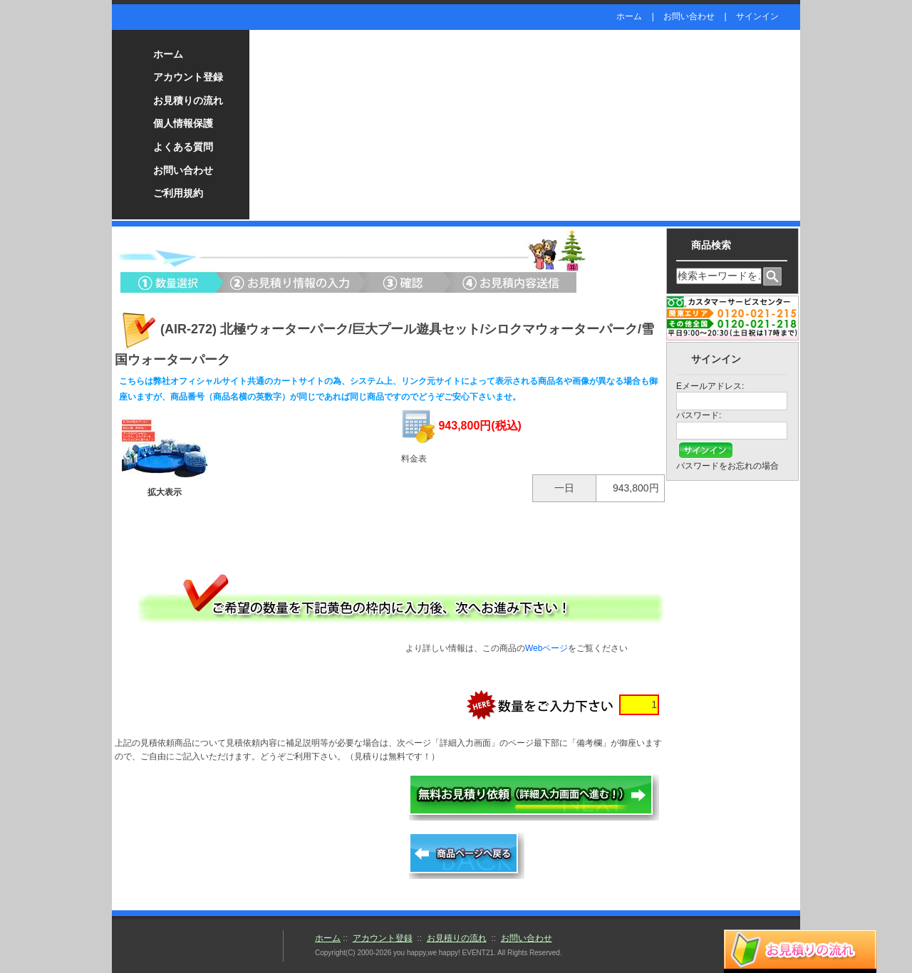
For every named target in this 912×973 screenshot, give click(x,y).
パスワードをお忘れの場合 (727, 466)
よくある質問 (183, 146)
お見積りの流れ (188, 100)
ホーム (629, 16)
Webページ (546, 648)
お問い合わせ (689, 16)
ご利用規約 (178, 193)
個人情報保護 (183, 123)
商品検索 (711, 245)
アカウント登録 (188, 77)
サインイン (757, 16)
